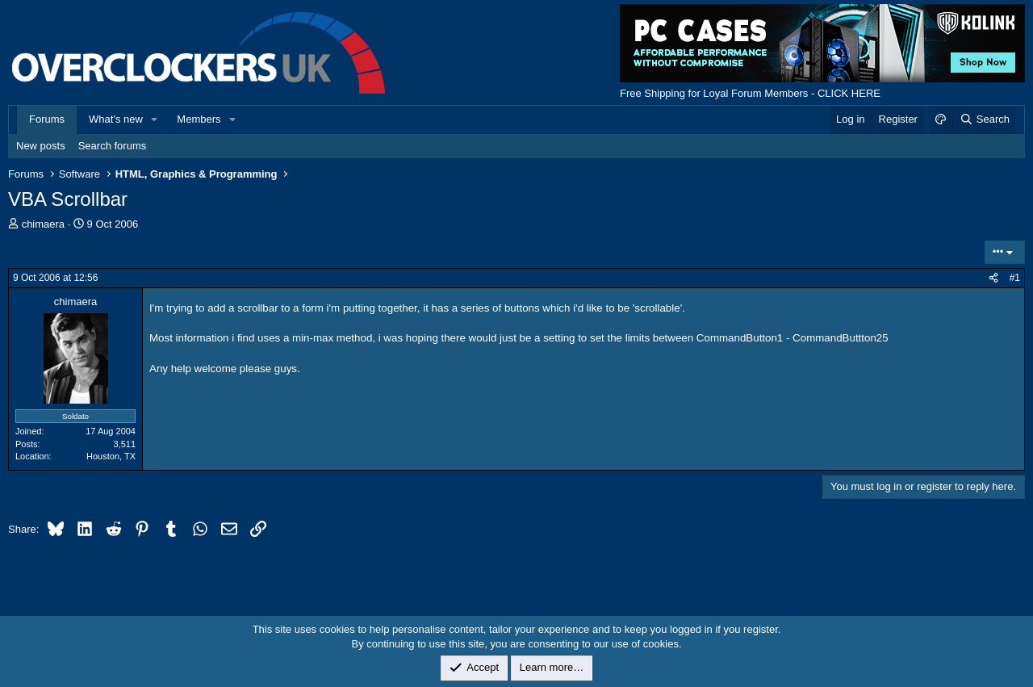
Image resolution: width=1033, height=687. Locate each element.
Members (198, 119)
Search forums (112, 146)
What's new (116, 119)
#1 (1015, 277)
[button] (154, 119)
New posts (40, 146)
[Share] (993, 278)
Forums (47, 119)
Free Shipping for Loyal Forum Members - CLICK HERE (750, 93)
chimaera (43, 224)
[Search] (984, 119)
